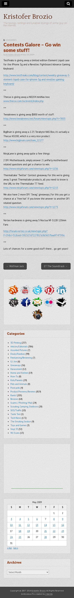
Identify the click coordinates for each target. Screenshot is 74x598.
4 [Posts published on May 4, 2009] (20, 519)
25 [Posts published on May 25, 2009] (20, 537)
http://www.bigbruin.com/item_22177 (23, 140)
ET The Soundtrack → (56, 266)
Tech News (15, 418)
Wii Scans (15, 432)
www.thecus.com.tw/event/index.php (23, 101)
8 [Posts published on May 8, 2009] (54, 519)
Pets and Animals (18, 384)
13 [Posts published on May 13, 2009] (37, 525)
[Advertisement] (37, 467)
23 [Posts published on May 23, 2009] (62, 531)
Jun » (15, 548)
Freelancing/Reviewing (21, 357)
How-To (14, 376)
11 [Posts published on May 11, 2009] (20, 525)
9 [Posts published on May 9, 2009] (62, 519)
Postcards (15, 387)
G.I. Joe (13, 361)
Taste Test (15, 414)
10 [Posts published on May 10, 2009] (11, 525)
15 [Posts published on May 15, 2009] (54, 525)
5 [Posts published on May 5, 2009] (28, 519)
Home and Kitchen (19, 372)
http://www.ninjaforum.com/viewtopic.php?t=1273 (30, 207)
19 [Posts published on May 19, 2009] (28, 531)
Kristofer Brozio (27, 16)
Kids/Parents (16, 380)
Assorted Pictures (18, 350)
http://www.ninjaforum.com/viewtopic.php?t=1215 (30, 187)
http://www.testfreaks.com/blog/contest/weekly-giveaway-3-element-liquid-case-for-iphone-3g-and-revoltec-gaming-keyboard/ (36, 79)
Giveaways (11, 40)
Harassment (16, 369)
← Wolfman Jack (15, 266)
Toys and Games (18, 425)
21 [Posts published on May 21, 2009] (45, 531)
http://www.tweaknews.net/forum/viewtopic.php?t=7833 (34, 118)
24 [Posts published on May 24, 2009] (11, 537)
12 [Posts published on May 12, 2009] (28, 525)
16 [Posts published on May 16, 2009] (62, 525)
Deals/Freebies (17, 354)
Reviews (14, 399)
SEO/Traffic (15, 410)
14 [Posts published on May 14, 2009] (45, 525)
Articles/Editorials (19, 346)
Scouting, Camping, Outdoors (24, 406)
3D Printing (15, 342)
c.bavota (49, 594)
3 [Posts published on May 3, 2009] (11, 519)
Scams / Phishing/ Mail (21, 402)
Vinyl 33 (14, 429)
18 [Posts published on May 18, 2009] (20, 531)
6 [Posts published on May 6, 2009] (37, 519)
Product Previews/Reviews (23, 391)
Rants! (13, 395)
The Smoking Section (20, 421)
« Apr (9, 548)
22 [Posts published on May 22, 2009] (54, 531)
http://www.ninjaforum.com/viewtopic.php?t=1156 (30, 168)
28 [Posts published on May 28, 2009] (45, 537)
